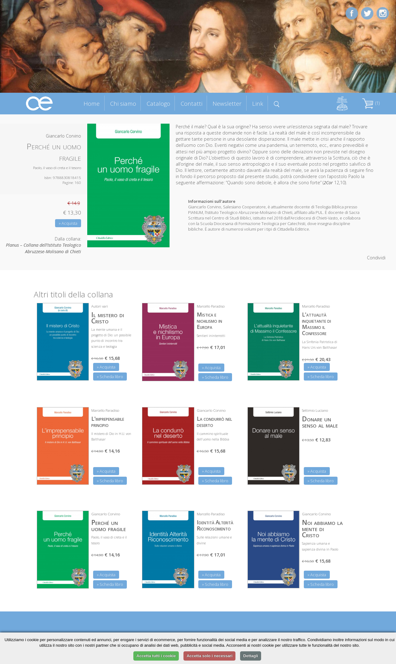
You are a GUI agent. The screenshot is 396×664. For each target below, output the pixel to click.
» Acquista (68, 223)
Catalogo (158, 103)
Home (92, 103)
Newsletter (227, 103)
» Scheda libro (110, 376)
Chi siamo (123, 103)
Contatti (191, 103)
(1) (371, 103)
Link (257, 103)
